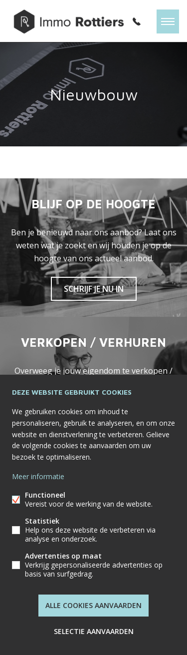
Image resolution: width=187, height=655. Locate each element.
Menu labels (168, 21)
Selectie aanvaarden (94, 631)
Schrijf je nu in (94, 288)
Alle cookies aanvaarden (93, 605)
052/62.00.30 (137, 21)
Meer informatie (38, 476)
